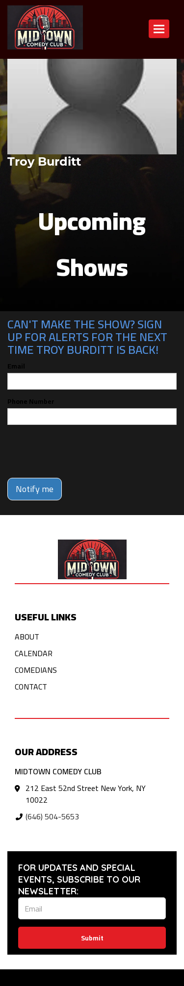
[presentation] (82, 451)
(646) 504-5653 (52, 816)
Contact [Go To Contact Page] (31, 686)
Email (16, 366)
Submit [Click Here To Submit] (92, 938)
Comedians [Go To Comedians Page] (36, 670)
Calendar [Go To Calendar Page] (34, 653)
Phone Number (30, 401)
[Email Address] (92, 908)
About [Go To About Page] (27, 636)
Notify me (34, 489)
